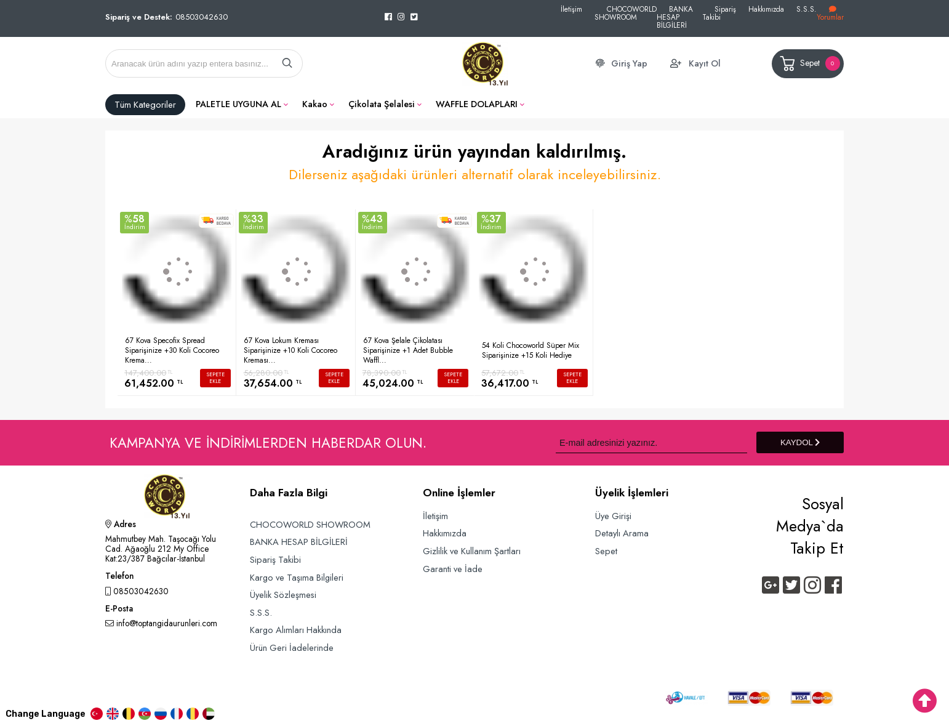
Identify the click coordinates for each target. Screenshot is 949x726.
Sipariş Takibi (719, 13)
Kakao (314, 104)
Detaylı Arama (622, 532)
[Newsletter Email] (651, 442)
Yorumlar (830, 14)
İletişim (571, 9)
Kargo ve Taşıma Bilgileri (296, 577)
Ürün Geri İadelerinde (292, 647)
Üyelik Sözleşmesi (283, 594)
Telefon (119, 577)
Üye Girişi (613, 515)
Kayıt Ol (705, 63)
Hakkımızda (766, 9)
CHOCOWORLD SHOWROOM (626, 13)
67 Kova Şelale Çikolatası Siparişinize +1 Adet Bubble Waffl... (408, 350)
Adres (120, 525)
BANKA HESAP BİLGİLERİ (675, 17)
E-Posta (119, 610)
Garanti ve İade (453, 568)
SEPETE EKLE (215, 378)
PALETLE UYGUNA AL (238, 104)
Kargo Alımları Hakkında (296, 629)
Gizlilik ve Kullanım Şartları (472, 550)
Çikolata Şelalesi (381, 104)
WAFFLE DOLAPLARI (477, 104)
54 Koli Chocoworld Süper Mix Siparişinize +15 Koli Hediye (530, 350)
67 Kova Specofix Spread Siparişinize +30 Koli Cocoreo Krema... (172, 350)
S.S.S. (806, 9)
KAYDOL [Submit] (800, 442)
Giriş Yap (629, 63)
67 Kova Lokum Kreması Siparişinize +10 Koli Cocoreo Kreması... (290, 350)
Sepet (809, 63)
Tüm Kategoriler (145, 104)
